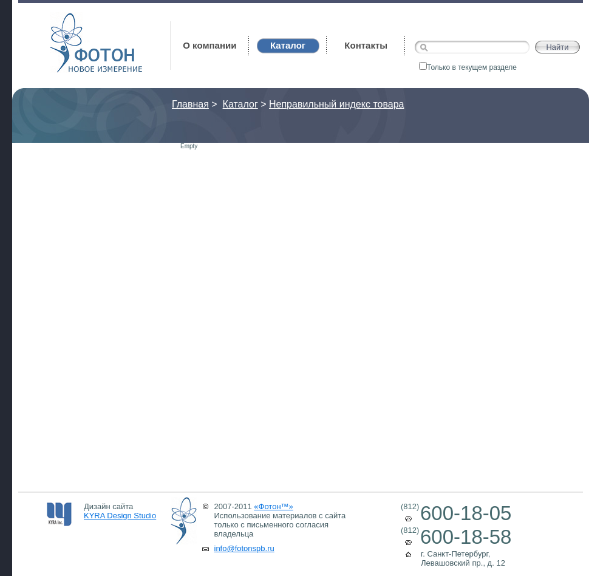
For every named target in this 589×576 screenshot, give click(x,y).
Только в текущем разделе (468, 67)
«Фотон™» (273, 506)
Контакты (365, 45)
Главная (190, 104)
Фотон (66, 18)
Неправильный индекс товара (336, 104)
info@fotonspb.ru (244, 548)
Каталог (240, 104)
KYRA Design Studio (120, 515)
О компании (209, 45)
